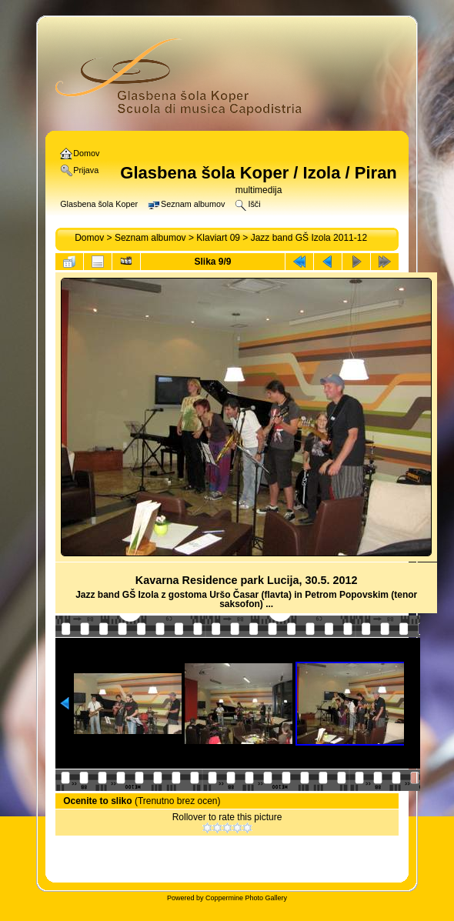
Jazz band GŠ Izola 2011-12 (309, 237)
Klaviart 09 (218, 237)
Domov (89, 237)
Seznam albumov (150, 237)
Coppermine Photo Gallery (246, 898)
